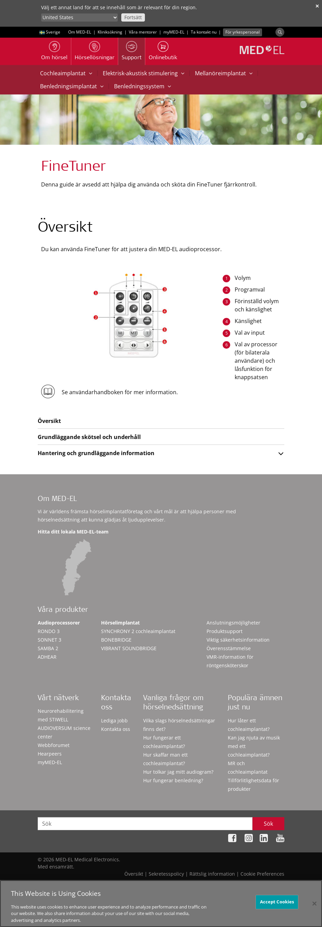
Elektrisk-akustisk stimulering (143, 73)
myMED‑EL (173, 32)
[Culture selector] (79, 17)
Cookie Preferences (262, 874)
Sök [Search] (268, 823)
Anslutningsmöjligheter (233, 622)
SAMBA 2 (48, 648)
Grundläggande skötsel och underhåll (89, 437)
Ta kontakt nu (203, 32)
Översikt (49, 421)
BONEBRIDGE (116, 639)
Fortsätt (133, 17)
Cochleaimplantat (66, 73)
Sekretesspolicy (166, 874)
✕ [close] (317, 6)
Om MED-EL (79, 32)
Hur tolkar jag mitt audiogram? (178, 772)
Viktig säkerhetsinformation (238, 639)
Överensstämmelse (229, 648)
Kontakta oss (115, 729)
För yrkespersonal (242, 32)
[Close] (314, 906)
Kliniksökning (110, 32)
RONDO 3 (49, 631)
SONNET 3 (49, 639)
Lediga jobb (114, 720)
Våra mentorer (143, 32)
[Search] (279, 32)
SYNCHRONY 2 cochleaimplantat (138, 631)
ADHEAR (47, 657)
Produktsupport (225, 631)
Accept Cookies (277, 904)
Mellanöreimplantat (223, 73)
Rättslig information (212, 874)
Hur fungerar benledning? (173, 780)
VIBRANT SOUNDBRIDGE (129, 648)
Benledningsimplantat (71, 86)
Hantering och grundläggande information (96, 453)
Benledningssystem (142, 86)
